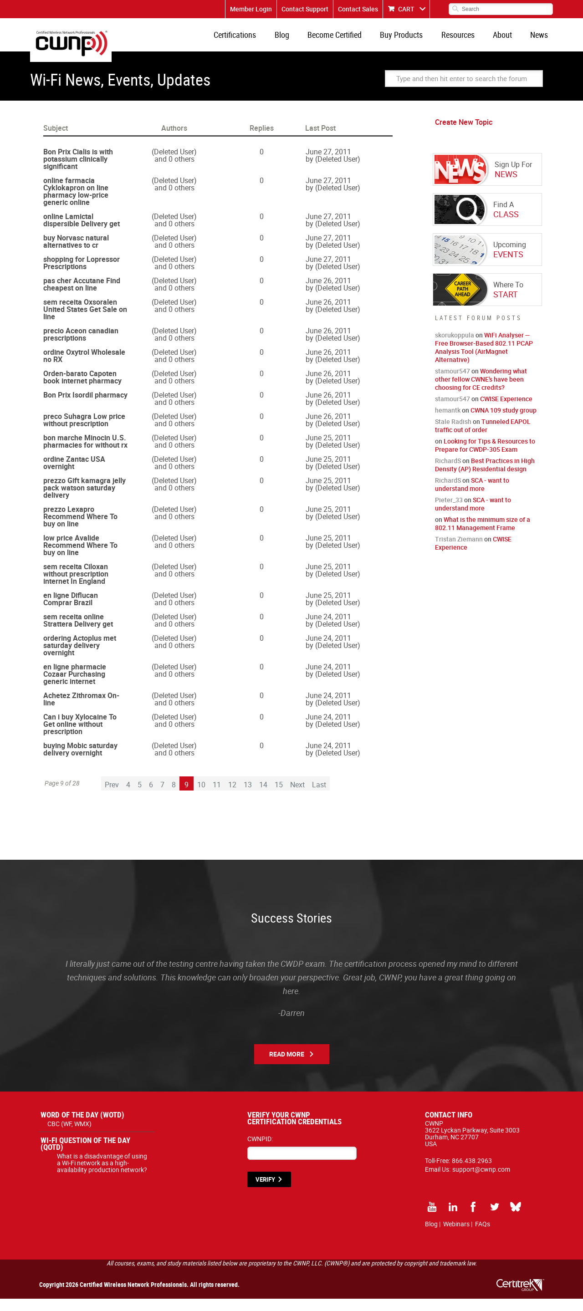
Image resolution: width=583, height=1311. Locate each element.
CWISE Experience (506, 411)
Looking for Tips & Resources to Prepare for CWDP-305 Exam (485, 457)
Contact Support (304, 9)
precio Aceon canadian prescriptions (80, 346)
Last (319, 797)
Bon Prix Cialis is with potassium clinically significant (78, 171)
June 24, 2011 (328, 629)
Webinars (456, 1236)
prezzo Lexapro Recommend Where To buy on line (80, 528)
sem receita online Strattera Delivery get (78, 632)
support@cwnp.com (481, 1181)
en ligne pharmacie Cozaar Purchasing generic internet (74, 686)
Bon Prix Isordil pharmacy (85, 407)
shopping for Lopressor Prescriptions (81, 275)
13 (248, 797)
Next (297, 797)
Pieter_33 (449, 512)
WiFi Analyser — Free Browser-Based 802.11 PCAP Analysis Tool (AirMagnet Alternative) (484, 359)
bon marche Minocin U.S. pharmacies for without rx (85, 453)
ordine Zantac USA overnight (74, 475)
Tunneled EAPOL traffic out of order (483, 437)
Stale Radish (453, 433)
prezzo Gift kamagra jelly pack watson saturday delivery (84, 500)
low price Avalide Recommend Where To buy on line (80, 557)
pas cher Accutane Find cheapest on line (81, 296)
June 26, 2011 (328, 293)
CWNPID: (260, 1151)
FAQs (482, 1236)
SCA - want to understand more (472, 496)
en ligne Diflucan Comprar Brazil (70, 611)
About (508, 41)
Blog (305, 41)
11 (217, 797)
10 (201, 797)
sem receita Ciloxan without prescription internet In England (75, 586)
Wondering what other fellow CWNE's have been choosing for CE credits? (481, 391)
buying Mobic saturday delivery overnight (80, 761)
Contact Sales (358, 9)
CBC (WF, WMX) (69, 1136)
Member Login (251, 9)
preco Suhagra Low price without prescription (84, 432)
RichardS (448, 473)
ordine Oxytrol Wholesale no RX (84, 368)
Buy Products (416, 41)
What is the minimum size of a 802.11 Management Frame (482, 535)
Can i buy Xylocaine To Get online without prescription (80, 736)
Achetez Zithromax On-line (81, 711)
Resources (468, 41)
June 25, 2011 (328, 450)
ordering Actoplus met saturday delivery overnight (79, 657)
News (541, 41)
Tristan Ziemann (459, 551)
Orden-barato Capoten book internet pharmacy (82, 389)
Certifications (262, 41)
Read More (286, 1066)
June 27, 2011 (328, 164)
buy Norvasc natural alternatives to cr (76, 253)
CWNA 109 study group (503, 422)
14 (263, 797)
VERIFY (265, 1192)
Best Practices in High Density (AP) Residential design (485, 477)
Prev (112, 797)
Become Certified (354, 41)
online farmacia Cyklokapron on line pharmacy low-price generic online (75, 203)
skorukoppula (454, 347)
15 (279, 797)
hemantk (447, 422)
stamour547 (452, 383)
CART (406, 9)
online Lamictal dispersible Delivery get (81, 232)
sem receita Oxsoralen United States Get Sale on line (85, 321)
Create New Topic (463, 134)
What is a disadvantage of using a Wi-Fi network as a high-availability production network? (102, 1175)
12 (232, 797)
